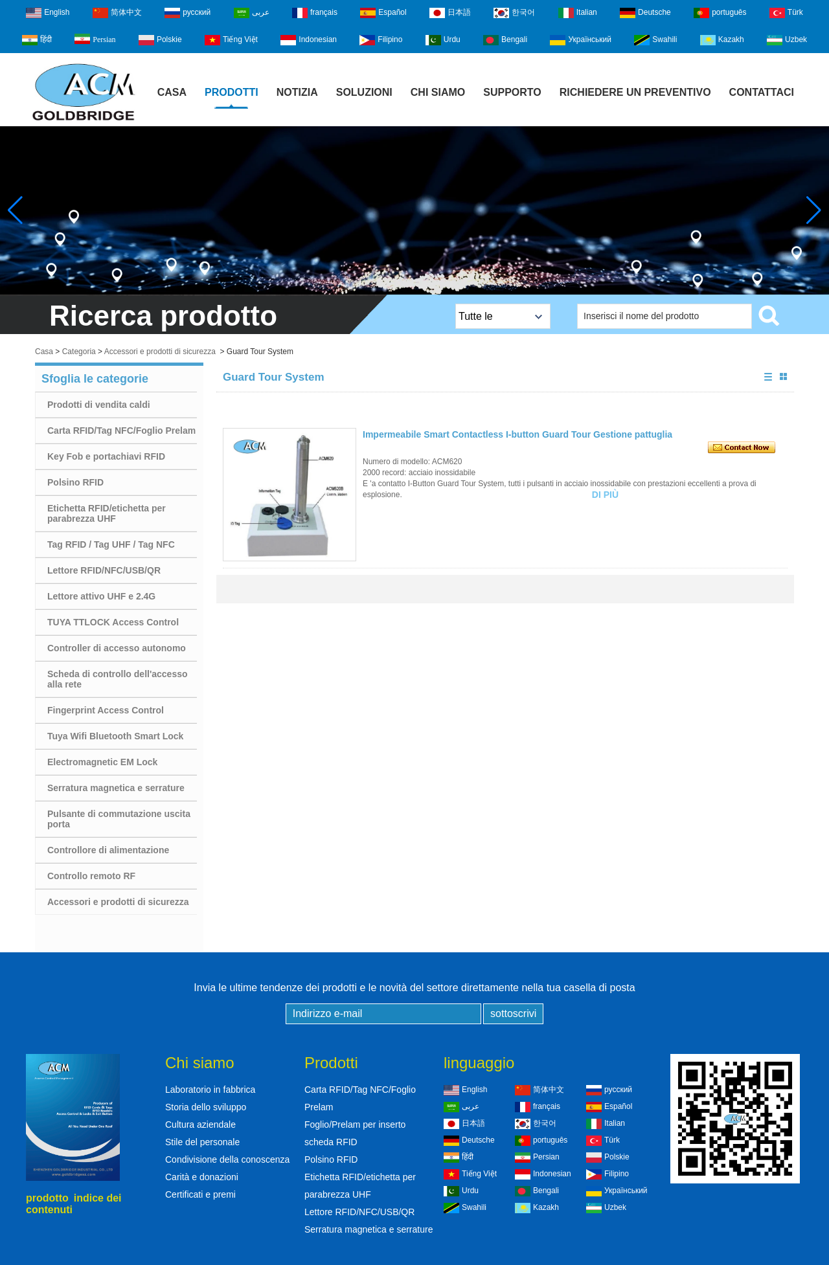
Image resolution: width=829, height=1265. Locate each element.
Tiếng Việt (231, 40)
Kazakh (722, 40)
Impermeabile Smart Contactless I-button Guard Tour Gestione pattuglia (517, 434)
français (314, 13)
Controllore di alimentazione (108, 850)
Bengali (505, 40)
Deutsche (645, 13)
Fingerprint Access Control (105, 710)
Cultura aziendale (200, 1124)
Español (383, 13)
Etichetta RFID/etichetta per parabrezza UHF (106, 513)
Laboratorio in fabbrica (210, 1089)
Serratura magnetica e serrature (116, 788)
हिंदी (37, 40)
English (47, 13)
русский (187, 13)
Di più (605, 494)
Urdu (443, 40)
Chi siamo (438, 92)
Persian (94, 39)
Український (580, 40)
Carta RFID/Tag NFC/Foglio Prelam (121, 430)
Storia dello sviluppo (205, 1107)
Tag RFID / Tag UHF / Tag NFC (111, 544)
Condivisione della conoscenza (227, 1159)
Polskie (160, 40)
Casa (172, 92)
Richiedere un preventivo (635, 92)
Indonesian (308, 40)
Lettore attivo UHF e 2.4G (101, 596)
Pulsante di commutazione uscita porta (118, 819)
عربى (251, 13)
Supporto (512, 92)
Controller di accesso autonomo (116, 648)
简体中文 (117, 13)
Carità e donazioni (201, 1177)
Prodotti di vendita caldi (98, 404)
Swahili (655, 40)
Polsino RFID (75, 482)
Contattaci (761, 92)
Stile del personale (202, 1142)
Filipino (380, 40)
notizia (297, 92)
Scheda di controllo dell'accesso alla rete (117, 679)
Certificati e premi (200, 1194)
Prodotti (231, 92)
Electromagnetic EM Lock (102, 762)
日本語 (450, 13)
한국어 (514, 13)
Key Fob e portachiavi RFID (106, 456)
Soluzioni (364, 92)
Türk (786, 13)
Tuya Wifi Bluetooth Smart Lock (115, 736)
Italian (577, 13)
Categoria (79, 351)
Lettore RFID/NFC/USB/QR (104, 570)
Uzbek (787, 40)
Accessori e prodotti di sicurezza (160, 351)
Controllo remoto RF (91, 876)
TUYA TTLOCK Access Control (113, 622)
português (720, 13)
